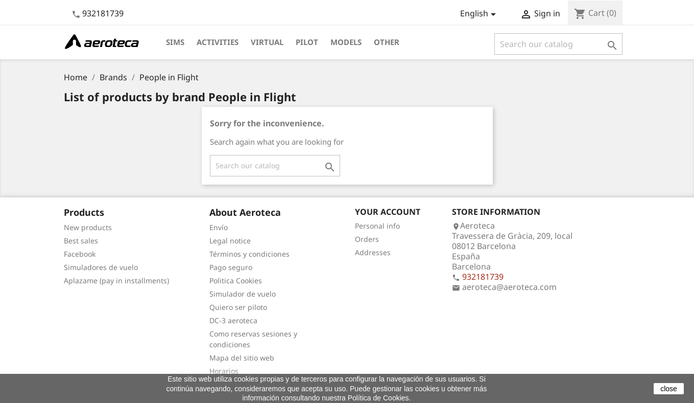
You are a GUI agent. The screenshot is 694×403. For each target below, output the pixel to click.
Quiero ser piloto (238, 307)
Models (346, 42)
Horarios (223, 371)
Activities (217, 42)
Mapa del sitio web (241, 358)
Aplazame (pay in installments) (116, 280)
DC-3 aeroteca (233, 320)
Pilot (307, 42)
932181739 (103, 13)
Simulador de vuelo (242, 294)
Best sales (81, 240)
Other (386, 42)
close (668, 389)
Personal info (377, 226)
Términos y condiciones (249, 254)
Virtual (267, 42)
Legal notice (230, 240)
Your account (387, 211)
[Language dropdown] (479, 14)
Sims (175, 42)
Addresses (373, 252)
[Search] (558, 44)
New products (88, 227)
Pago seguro (230, 267)
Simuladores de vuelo (101, 267)
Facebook (79, 254)
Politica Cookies (235, 280)
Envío (218, 227)
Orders (367, 239)
